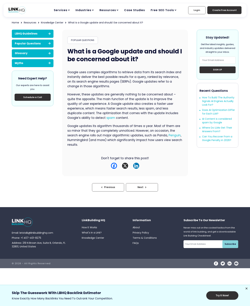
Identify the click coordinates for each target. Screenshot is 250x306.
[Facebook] (114, 166)
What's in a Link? (92, 233)
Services (60, 10)
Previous (108, 187)
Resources (107, 10)
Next (141, 187)
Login (195, 10)
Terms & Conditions (145, 238)
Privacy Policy (141, 233)
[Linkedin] (136, 166)
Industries (83, 10)
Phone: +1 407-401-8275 (26, 238)
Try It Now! (222, 295)
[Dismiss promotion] (246, 288)
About (136, 227)
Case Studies (134, 10)
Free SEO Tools (162, 10)
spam (110, 118)
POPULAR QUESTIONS (82, 40)
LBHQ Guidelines (33, 33)
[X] (125, 166)
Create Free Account (223, 10)
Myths (33, 63)
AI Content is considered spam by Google (217, 120)
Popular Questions (33, 43)
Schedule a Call (32, 97)
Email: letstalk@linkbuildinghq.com (32, 233)
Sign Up (217, 69)
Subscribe (230, 244)
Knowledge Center (52, 22)
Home (15, 22)
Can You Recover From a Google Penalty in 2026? (217, 138)
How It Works (89, 227)
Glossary (33, 53)
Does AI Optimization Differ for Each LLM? (218, 112)
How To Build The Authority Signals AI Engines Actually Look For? (218, 101)
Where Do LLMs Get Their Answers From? (217, 129)
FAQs (136, 243)
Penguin (175, 135)
